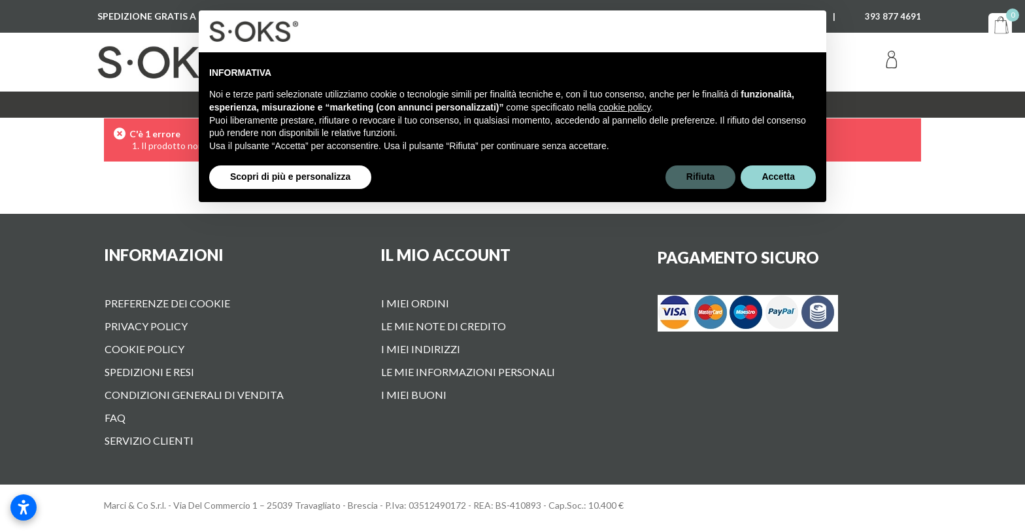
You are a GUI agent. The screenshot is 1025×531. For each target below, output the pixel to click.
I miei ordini (415, 303)
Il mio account (445, 254)
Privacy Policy (146, 326)
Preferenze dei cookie (167, 303)
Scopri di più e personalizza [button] (290, 176)
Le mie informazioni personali (468, 372)
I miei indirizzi (420, 349)
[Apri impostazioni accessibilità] (23, 507)
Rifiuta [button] (700, 176)
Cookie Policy (144, 349)
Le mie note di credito (443, 326)
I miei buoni (413, 394)
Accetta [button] (778, 176)
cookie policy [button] (624, 107)
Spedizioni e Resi (149, 372)
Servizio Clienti (149, 440)
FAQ (115, 417)
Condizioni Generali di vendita (194, 394)
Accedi (892, 62)
